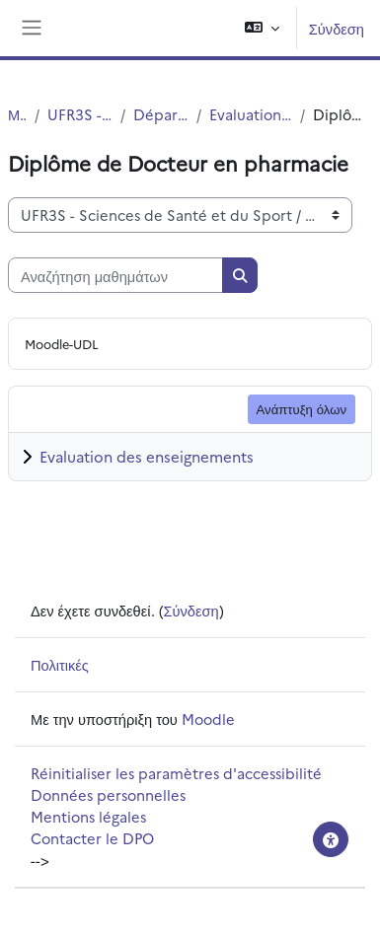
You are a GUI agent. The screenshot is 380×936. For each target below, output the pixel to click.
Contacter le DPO (92, 838)
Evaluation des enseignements (146, 456)
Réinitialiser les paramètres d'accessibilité (176, 772)
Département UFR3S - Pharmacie (160, 114)
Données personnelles (108, 794)
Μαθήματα (17, 114)
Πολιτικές (60, 664)
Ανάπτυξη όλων (301, 408)
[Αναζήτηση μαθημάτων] (115, 275)
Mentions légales (88, 816)
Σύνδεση (336, 28)
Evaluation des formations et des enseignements (251, 114)
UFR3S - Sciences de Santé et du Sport (80, 114)
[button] (262, 28)
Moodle (208, 718)
